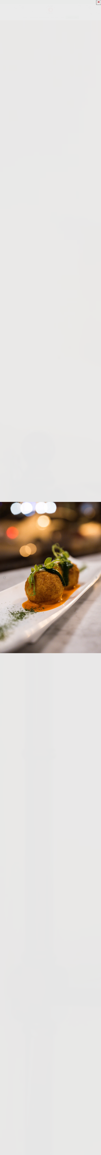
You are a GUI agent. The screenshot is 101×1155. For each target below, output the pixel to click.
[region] (50, 577)
